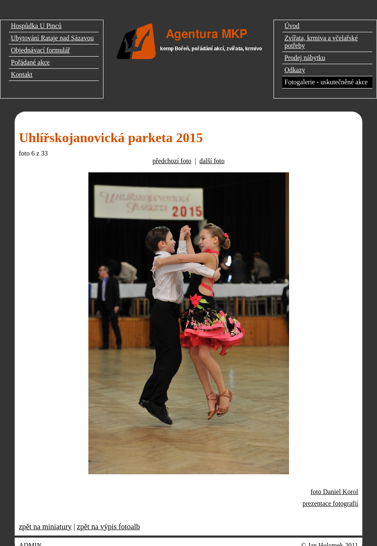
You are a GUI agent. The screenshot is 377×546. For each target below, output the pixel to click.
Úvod (292, 25)
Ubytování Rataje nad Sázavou (52, 38)
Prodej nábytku (304, 57)
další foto (212, 160)
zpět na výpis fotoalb (108, 527)
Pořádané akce (30, 62)
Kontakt (22, 74)
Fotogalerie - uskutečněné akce (326, 82)
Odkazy (294, 69)
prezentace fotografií (330, 503)
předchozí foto (171, 160)
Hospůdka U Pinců (36, 25)
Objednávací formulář (40, 50)
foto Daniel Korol (334, 491)
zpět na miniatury (45, 527)
